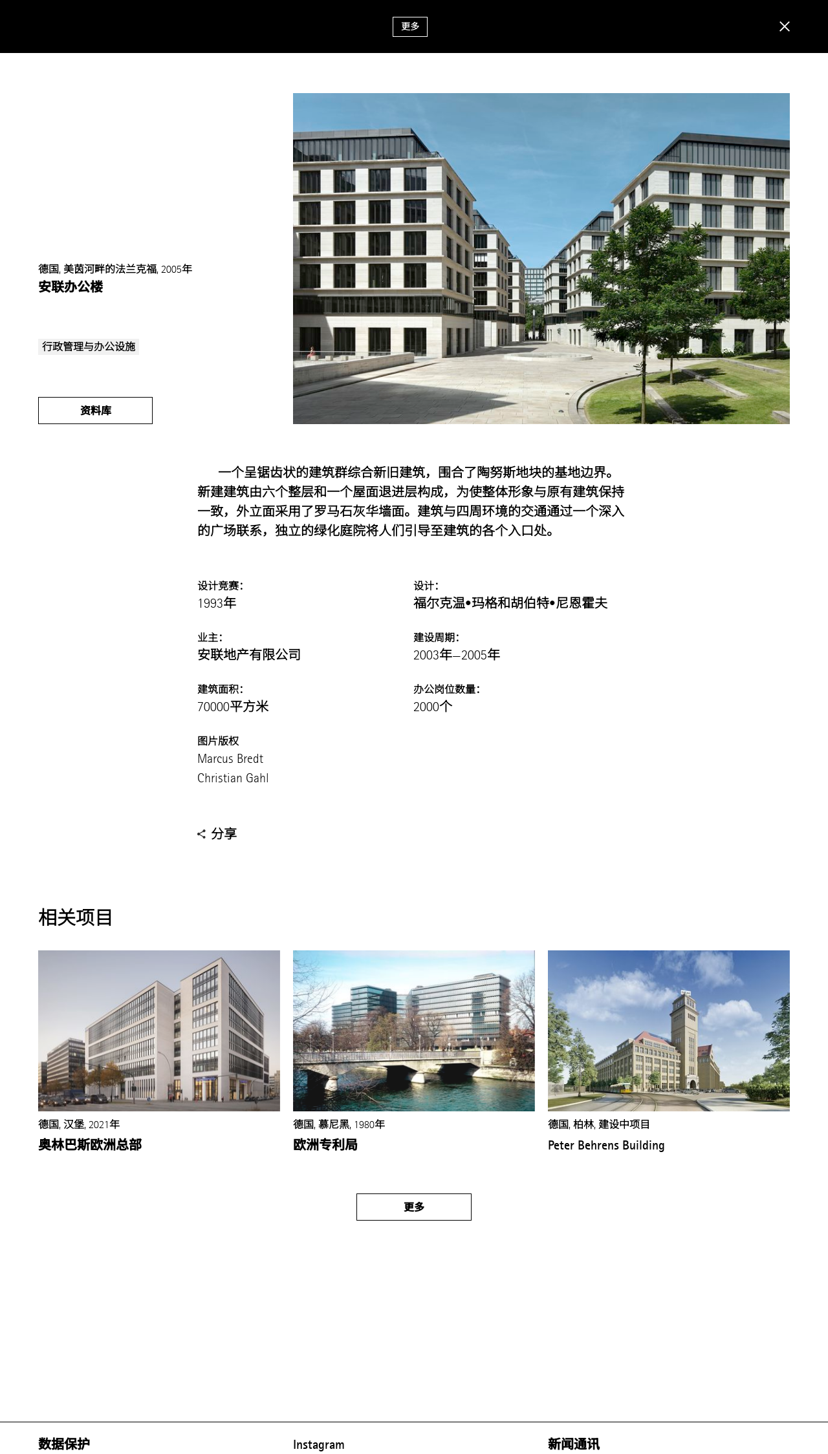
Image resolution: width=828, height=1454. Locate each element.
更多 (410, 26)
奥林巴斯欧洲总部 (90, 1145)
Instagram (319, 1444)
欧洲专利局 (325, 1145)
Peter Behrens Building (606, 1145)
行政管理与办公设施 (88, 347)
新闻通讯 (574, 1444)
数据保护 (64, 1444)
